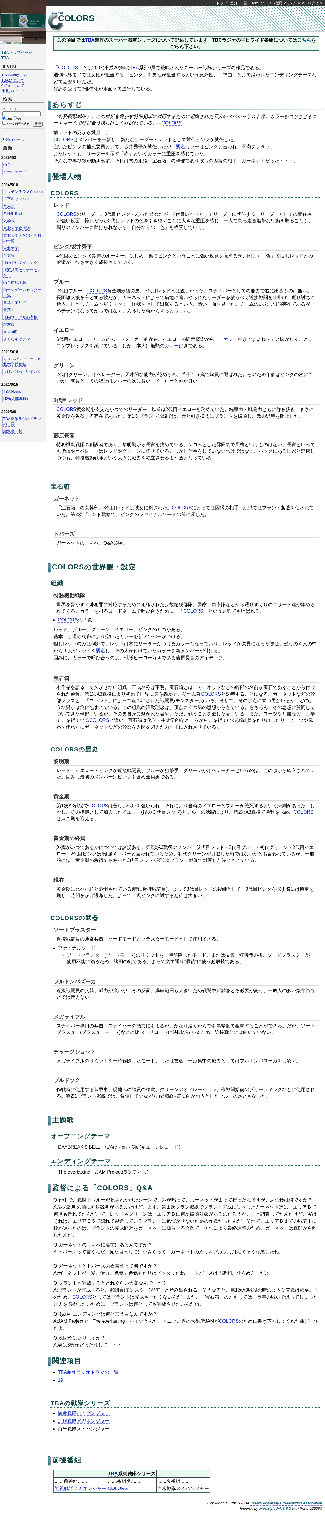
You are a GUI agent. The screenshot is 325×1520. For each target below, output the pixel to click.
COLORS (76, 18)
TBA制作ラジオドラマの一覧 (88, 1372)
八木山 (9, 206)
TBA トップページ (17, 52)
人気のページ (12, 140)
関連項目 (66, 1361)
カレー (231, 339)
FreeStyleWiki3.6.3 (275, 1508)
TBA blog (9, 57)
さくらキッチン (16, 339)
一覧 (243, 3)
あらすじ (67, 105)
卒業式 (9, 255)
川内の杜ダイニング (20, 262)
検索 (278, 3)
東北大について (14, 91)
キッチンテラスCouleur (23, 191)
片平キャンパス (16, 199)
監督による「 (74, 1188)
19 (60, 1380)
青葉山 (9, 310)
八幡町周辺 (12, 213)
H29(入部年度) (15, 399)
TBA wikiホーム (14, 75)
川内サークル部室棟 (20, 317)
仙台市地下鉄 (14, 282)
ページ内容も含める (19, 123)
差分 (233, 3)
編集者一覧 (12, 431)
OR (19, 119)
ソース (266, 3)
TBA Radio (12, 391)
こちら (304, 40)
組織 (57, 583)
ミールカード (14, 172)
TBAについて (12, 80)
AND (9, 119)
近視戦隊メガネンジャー (84, 1420)
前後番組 (66, 1460)
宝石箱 (60, 486)
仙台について (12, 85)
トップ (221, 3)
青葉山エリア (14, 302)
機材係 (9, 324)
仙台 (7, 164)
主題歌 (63, 1120)
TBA (90, 40)
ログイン (315, 3)
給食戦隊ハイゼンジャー (84, 1413)
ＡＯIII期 (10, 332)
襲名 (180, 146)
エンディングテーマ (81, 1161)
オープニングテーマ (81, 1136)
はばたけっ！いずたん (22, 371)
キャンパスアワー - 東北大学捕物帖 (22, 361)
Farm (253, 3)
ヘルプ (290, 3)
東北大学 (11, 248)
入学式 (9, 221)
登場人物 (66, 177)
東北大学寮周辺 (16, 228)
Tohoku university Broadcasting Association (286, 1503)
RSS (301, 3)
